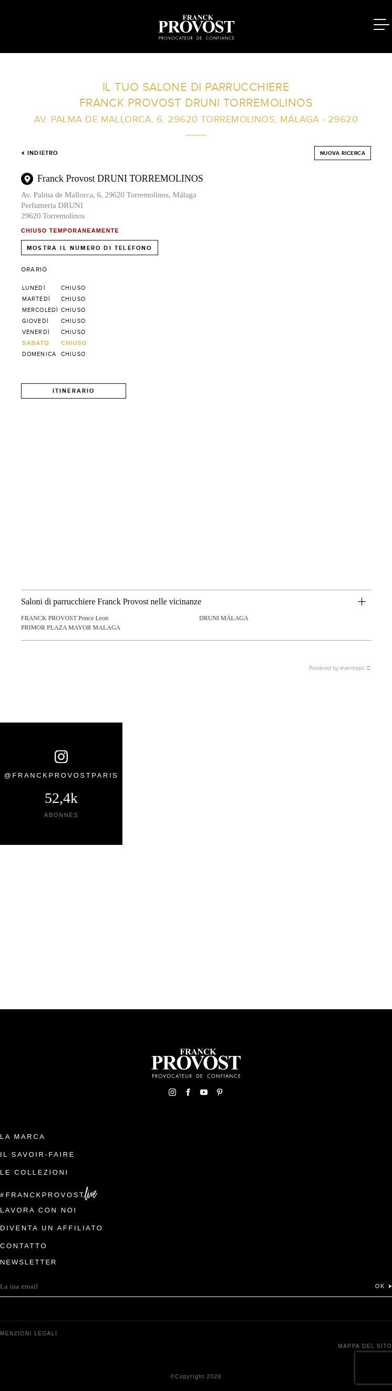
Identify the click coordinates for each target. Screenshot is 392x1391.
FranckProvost (45, 1195)
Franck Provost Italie (196, 25)
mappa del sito (365, 1346)
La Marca (23, 1137)
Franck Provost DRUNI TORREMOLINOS (120, 178)
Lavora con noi (38, 1210)
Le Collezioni (34, 1172)
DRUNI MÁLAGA (224, 618)
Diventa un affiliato (51, 1228)
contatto (23, 1246)
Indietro (39, 153)
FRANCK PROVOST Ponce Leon (64, 618)
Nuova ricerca (342, 153)
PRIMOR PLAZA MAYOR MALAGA (70, 627)
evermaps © (355, 668)
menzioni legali (28, 1333)
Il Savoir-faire (37, 1154)
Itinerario (74, 391)
